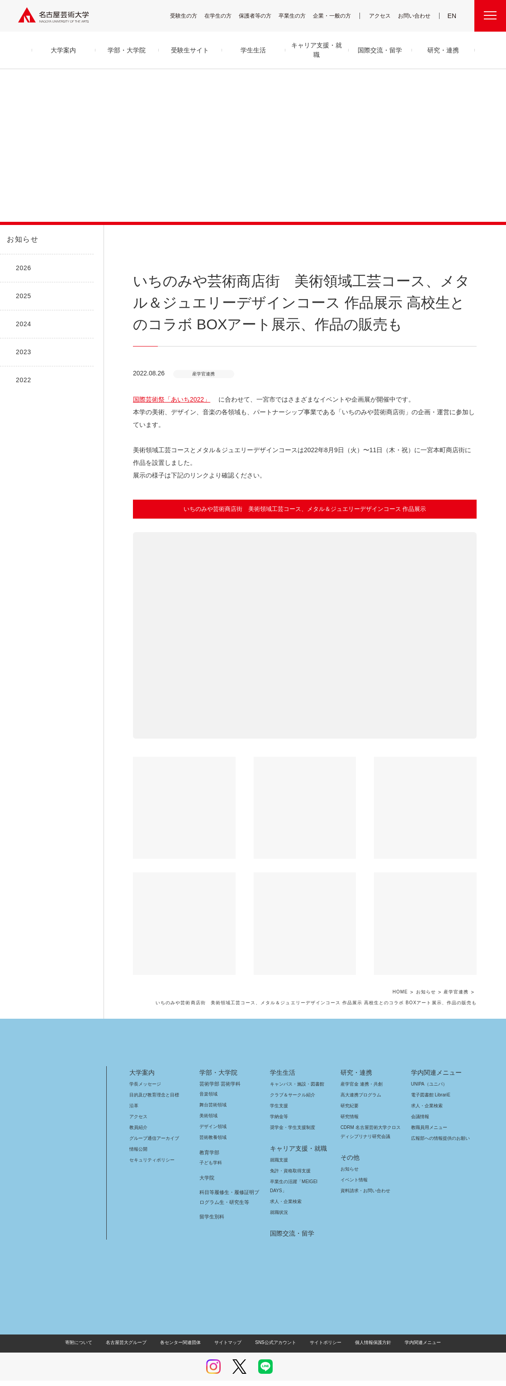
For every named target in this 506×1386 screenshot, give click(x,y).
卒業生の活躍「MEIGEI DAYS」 (299, 1169)
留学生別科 (211, 1204)
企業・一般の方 (336, 15)
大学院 (206, 1165)
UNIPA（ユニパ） (426, 1071)
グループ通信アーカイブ (152, 1125)
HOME (400, 980)
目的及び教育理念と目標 (154, 1082)
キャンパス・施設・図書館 (293, 1071)
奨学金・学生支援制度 (291, 1114)
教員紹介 (138, 1114)
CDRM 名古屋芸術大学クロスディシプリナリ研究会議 (371, 1119)
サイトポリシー (321, 1329)
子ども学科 (210, 1150)
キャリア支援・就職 (295, 1135)
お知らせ (22, 239)
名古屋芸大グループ (132, 1329)
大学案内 (142, 1059)
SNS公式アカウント (274, 1329)
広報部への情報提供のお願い (440, 1125)
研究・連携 (354, 1059)
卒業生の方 (298, 15)
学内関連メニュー (435, 1059)
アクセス (382, 15)
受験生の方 (189, 15)
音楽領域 (208, 1081)
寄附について (86, 1329)
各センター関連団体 (185, 1329)
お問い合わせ (415, 15)
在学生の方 (223, 15)
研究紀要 (349, 1093)
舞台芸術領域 (213, 1092)
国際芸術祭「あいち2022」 (167, 399)
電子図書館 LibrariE (431, 1082)
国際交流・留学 (290, 1220)
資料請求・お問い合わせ (364, 1178)
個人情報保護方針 (367, 1329)
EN (452, 15)
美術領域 (208, 1103)
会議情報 (420, 1103)
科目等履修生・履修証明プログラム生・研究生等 (227, 1184)
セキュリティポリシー (149, 1147)
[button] (304, 623)
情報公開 (138, 1136)
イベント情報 (353, 1167)
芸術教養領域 (213, 1124)
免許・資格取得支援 (289, 1158)
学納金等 (279, 1103)
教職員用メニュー (428, 1114)
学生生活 (282, 1059)
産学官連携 (456, 980)
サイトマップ (230, 1329)
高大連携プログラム (359, 1082)
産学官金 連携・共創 (360, 1071)
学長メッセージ (144, 1071)
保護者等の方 (261, 15)
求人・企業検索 (284, 1188)
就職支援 (279, 1147)
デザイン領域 (212, 1113)
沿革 (133, 1093)
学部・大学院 (216, 1059)
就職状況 (279, 1199)
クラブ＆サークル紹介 (291, 1082)
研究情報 (349, 1103)
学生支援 (279, 1093)
